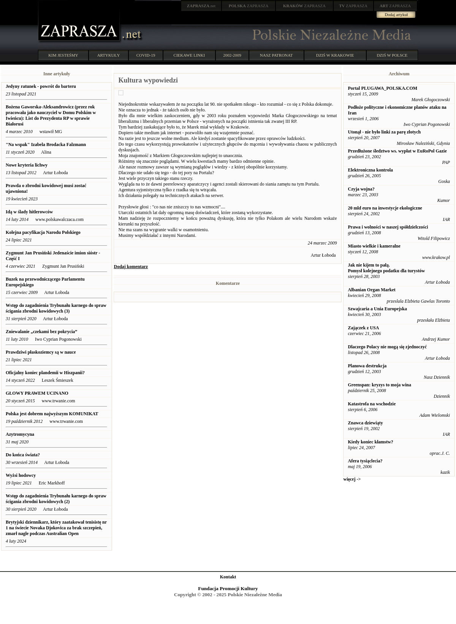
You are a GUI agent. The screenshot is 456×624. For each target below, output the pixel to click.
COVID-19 (145, 55)
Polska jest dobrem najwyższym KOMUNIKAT (52, 413)
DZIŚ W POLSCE (392, 55)
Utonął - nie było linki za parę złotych (384, 132)
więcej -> (352, 479)
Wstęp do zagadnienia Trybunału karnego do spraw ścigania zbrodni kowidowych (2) (56, 498)
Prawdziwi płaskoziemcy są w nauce (41, 352)
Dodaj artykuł (396, 14)
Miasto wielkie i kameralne (374, 246)
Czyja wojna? (361, 189)
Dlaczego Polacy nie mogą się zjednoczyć (387, 346)
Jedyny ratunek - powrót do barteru (41, 86)
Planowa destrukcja (367, 365)
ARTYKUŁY (108, 55)
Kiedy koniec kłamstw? (370, 442)
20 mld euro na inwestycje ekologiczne (385, 208)
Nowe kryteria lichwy (27, 165)
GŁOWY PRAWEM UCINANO (37, 393)
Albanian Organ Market (371, 289)
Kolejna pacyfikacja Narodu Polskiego (43, 232)
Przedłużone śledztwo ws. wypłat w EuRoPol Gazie (397, 151)
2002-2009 (232, 55)
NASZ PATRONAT (276, 55)
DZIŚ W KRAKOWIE (335, 55)
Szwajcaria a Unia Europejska (377, 308)
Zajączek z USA (363, 327)
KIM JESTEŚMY (63, 55)
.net (201, 5)
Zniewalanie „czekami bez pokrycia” (41, 331)
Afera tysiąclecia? (365, 461)
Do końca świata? (23, 454)
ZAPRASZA (249, 5)
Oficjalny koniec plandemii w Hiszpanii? (45, 372)
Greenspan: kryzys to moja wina (379, 384)
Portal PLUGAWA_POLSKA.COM (382, 88)
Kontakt (228, 577)
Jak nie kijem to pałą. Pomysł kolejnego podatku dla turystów (386, 267)
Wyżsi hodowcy (21, 475)
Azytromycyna (20, 434)
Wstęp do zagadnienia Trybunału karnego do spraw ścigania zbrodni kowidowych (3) (56, 308)
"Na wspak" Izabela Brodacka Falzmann (46, 144)
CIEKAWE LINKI (189, 55)
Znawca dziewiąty (365, 423)
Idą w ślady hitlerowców (29, 211)
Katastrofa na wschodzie (372, 403)
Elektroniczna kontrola (370, 170)
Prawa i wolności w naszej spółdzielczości (388, 227)
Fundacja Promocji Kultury (228, 588)
